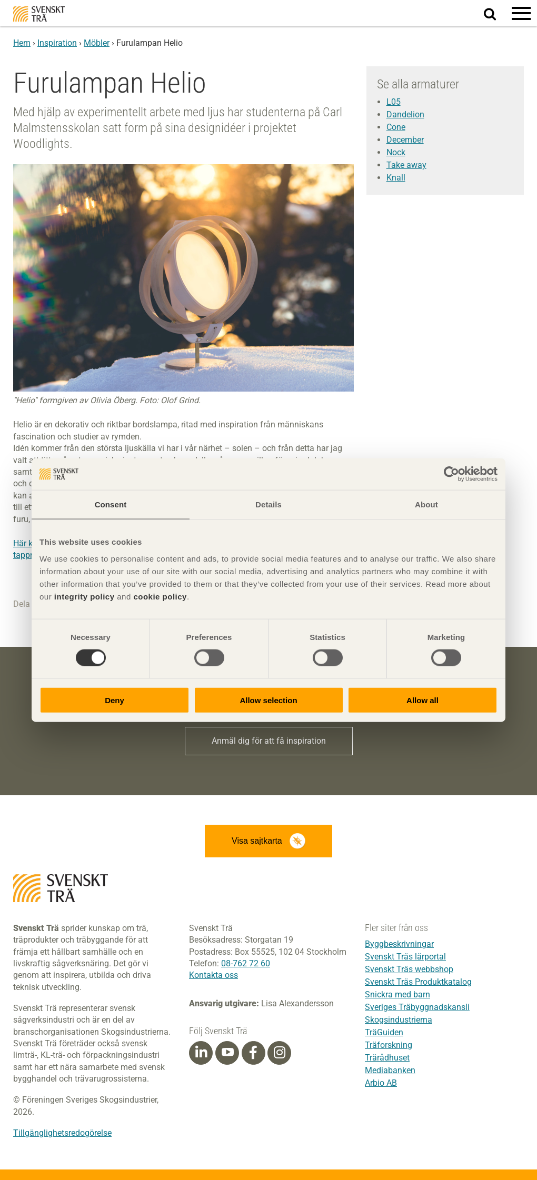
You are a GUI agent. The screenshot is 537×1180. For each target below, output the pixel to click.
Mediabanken (390, 1070)
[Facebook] (253, 1052)
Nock (395, 152)
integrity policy (84, 596)
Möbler (97, 43)
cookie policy (160, 596)
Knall (395, 178)
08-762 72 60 (245, 963)
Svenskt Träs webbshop (409, 969)
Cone (395, 127)
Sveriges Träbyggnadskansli (417, 1007)
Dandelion (405, 114)
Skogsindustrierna (398, 1020)
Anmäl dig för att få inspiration (269, 741)
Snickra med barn (397, 994)
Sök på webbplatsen (496, 13)
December (405, 140)
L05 (393, 102)
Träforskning (388, 1045)
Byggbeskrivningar (399, 944)
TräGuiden (384, 1032)
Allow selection (268, 699)
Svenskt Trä (39, 14)
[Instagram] (279, 1052)
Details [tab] (268, 504)
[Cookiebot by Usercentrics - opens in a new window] (451, 474)
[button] (521, 13)
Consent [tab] (111, 504)
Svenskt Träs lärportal (405, 957)
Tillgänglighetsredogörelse (62, 1133)
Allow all (422, 699)
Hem (22, 43)
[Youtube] (227, 1052)
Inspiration (57, 43)
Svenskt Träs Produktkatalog (418, 982)
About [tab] (426, 504)
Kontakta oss (213, 975)
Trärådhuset (387, 1058)
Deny (114, 699)
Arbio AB (381, 1083)
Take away (406, 165)
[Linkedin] (201, 1052)
